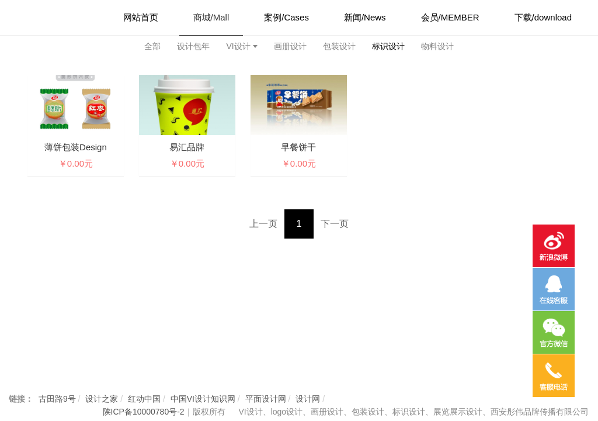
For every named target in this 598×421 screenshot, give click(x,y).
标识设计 (388, 46)
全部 (152, 46)
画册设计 (290, 46)
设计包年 (193, 46)
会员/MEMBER (450, 17)
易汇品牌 (186, 147)
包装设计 (339, 46)
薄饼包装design (75, 147)
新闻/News (365, 17)
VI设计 (238, 46)
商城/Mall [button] (211, 17)
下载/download (543, 17)
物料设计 (437, 46)
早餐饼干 (298, 147)
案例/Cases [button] (286, 17)
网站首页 (140, 17)
